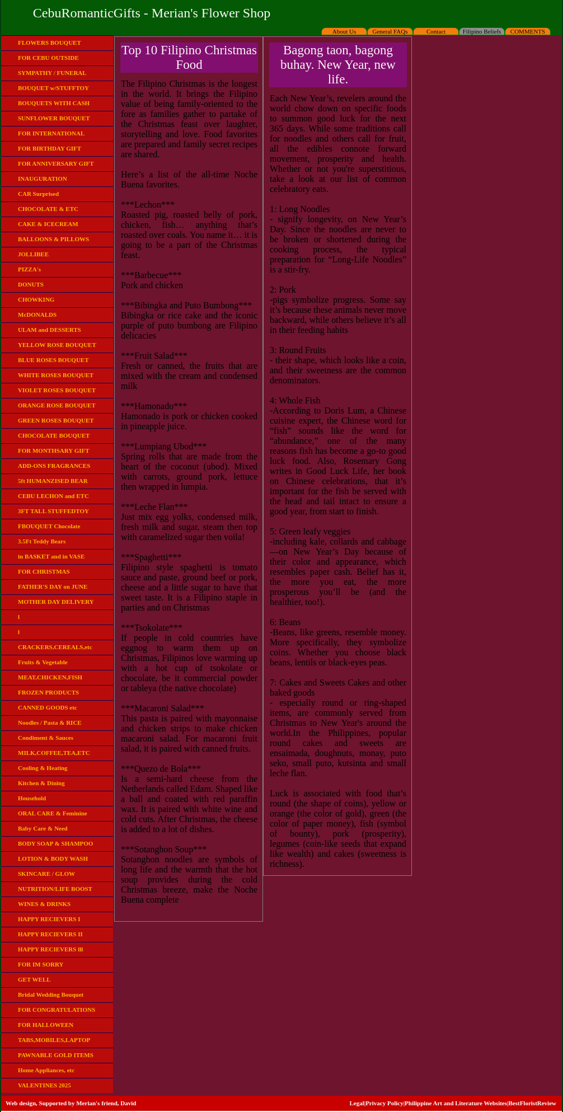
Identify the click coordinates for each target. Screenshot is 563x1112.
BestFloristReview (532, 1103)
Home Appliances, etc (46, 1070)
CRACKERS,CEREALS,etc (55, 647)
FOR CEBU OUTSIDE (48, 57)
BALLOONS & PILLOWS (53, 239)
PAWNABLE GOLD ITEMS (55, 1055)
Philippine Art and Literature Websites (456, 1103)
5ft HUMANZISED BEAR (53, 480)
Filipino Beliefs (482, 31)
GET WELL (34, 979)
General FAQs (389, 31)
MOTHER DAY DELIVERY (56, 601)
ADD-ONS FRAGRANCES (54, 465)
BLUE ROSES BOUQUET (53, 359)
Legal (356, 1103)
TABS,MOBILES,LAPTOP (54, 1039)
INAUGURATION (42, 178)
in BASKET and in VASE (51, 556)
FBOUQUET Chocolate (49, 526)
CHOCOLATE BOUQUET (54, 435)
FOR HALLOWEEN (45, 1024)
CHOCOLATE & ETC (48, 208)
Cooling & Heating (43, 767)
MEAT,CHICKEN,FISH (50, 677)
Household (32, 798)
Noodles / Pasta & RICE (50, 722)
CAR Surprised (38, 193)
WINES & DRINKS (44, 903)
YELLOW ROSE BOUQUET (57, 344)
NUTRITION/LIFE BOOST (55, 888)
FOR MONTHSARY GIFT (54, 450)
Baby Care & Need (43, 828)
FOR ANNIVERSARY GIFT (56, 163)
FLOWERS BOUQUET (49, 42)
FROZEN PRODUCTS (48, 692)
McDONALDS (37, 314)
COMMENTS (527, 31)
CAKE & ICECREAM (48, 223)
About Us (344, 31)
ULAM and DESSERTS (49, 329)
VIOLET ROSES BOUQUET (57, 390)
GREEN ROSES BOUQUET (56, 420)
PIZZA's (29, 269)
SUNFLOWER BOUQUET (54, 118)
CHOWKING (36, 299)
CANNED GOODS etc (47, 707)
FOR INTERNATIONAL (51, 133)
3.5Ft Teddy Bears (41, 541)
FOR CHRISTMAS (44, 571)
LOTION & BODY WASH (53, 858)
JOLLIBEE (33, 254)
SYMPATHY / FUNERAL (52, 72)
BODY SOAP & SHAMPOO (55, 843)
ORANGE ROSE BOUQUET (57, 405)
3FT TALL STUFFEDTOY (53, 511)
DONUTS (31, 284)
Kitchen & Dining (41, 783)
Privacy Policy (384, 1103)
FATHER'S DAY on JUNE (52, 586)
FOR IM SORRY (41, 964)
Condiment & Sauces (45, 737)
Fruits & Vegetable (43, 662)
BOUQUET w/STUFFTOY (53, 88)
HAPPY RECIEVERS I (49, 919)
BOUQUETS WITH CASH (54, 103)
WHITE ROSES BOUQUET (55, 375)
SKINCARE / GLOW (46, 873)
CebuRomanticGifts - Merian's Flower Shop (151, 13)
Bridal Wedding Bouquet (50, 994)
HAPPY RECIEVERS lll (50, 949)
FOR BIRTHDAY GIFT (49, 148)
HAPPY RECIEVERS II (50, 934)
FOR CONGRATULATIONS (56, 1009)
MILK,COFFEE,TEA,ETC (54, 752)
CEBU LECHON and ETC (53, 495)
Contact (435, 31)
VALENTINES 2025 (44, 1085)
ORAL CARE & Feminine (52, 813)
